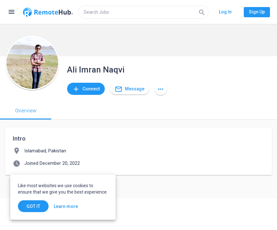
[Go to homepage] (48, 12)
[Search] (202, 12)
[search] (143, 12)
